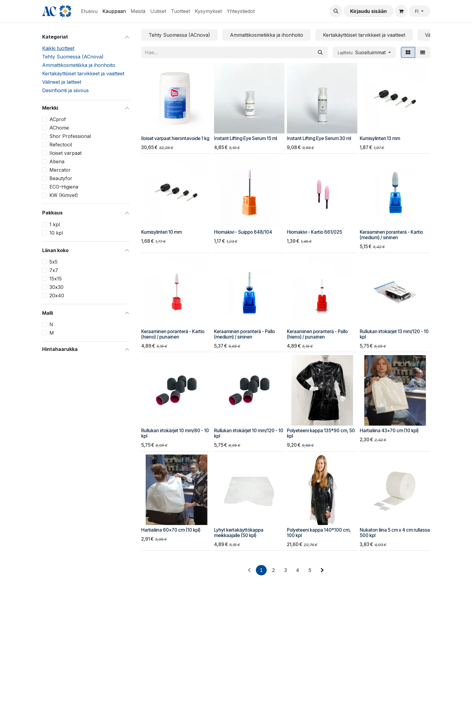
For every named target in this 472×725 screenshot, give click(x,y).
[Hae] (320, 52)
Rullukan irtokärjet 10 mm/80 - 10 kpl (175, 433)
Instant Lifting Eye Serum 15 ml (245, 138)
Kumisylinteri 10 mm (161, 232)
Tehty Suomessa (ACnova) (73, 57)
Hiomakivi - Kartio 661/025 (314, 232)
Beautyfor (60, 178)
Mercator (60, 170)
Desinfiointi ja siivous (65, 90)
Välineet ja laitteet (61, 82)
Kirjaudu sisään (368, 11)
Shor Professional (70, 136)
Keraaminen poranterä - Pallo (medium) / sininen (244, 334)
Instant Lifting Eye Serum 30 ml (319, 138)
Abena (56, 161)
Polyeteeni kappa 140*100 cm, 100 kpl (319, 532)
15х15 (55, 279)
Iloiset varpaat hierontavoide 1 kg (175, 138)
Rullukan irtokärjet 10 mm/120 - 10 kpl (248, 433)
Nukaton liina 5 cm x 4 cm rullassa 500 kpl (395, 532)
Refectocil (60, 145)
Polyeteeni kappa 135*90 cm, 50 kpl (321, 433)
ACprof (57, 119)
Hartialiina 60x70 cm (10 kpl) (170, 530)
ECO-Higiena (63, 187)
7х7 (53, 270)
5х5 (53, 262)
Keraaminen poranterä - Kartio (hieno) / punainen (172, 334)
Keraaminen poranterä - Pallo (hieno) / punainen (317, 334)
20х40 (56, 295)
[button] (336, 11)
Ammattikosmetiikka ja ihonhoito (78, 65)
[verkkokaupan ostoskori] (401, 11)
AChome (59, 128)
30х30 (56, 287)
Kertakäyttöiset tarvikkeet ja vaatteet (83, 73)
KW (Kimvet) (63, 195)
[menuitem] (89, 11)
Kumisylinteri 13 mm (380, 138)
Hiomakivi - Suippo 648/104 (243, 232)
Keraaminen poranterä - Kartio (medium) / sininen (391, 234)
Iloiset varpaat (65, 153)
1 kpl (54, 224)
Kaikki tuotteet (58, 48)
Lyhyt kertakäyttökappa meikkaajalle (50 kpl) (238, 532)
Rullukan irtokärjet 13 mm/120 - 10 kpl (394, 334)
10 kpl (56, 233)
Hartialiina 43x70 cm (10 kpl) (389, 430)
